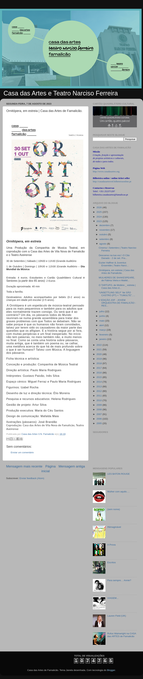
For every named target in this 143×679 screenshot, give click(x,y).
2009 (99, 405)
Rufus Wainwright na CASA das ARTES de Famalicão (121, 635)
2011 (99, 395)
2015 (99, 377)
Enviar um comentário (22, 452)
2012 (99, 391)
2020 (99, 354)
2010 (99, 400)
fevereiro (104, 334)
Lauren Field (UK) (116, 615)
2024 (99, 216)
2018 (99, 363)
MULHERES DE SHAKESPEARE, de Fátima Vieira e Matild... (117, 279)
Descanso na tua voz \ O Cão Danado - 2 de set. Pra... (114, 256)
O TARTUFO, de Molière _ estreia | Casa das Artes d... (117, 286)
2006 (99, 418)
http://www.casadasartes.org (106, 171)
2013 (99, 386)
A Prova (111, 544)
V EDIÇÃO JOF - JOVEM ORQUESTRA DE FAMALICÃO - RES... (117, 303)
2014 (99, 381)
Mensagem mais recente (24, 466)
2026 (99, 207)
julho (102, 311)
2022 (99, 345)
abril (101, 325)
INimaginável (114, 527)
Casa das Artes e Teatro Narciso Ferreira (61, 93)
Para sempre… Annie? (119, 580)
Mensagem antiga (72, 466)
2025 (99, 212)
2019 (99, 358)
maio (102, 320)
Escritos (111, 562)
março (103, 330)
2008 (99, 409)
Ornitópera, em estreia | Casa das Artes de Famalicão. (116, 271)
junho (102, 316)
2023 (99, 221)
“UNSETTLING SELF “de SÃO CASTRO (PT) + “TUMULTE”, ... (117, 294)
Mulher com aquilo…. (118, 491)
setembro (104, 239)
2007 (99, 414)
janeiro (103, 339)
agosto (103, 243)
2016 (99, 372)
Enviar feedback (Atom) (31, 478)
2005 (99, 423)
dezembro (105, 225)
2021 (99, 349)
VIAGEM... (112, 598)
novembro (105, 230)
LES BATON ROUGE (118, 474)
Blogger (111, 670)
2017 (99, 368)
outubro (103, 234)
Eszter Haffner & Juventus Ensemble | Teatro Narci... (114, 264)
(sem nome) (113, 509)
